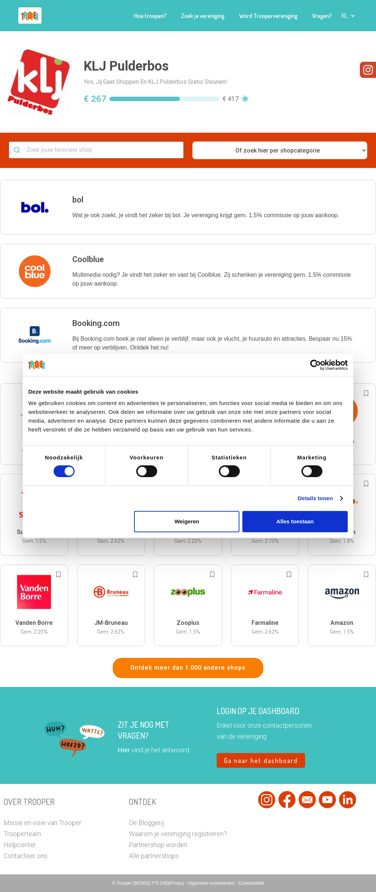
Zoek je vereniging (202, 15)
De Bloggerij (146, 823)
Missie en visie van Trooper (43, 823)
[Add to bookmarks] (366, 393)
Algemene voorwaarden (212, 883)
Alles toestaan (295, 521)
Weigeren (186, 521)
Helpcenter (20, 845)
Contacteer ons (25, 856)
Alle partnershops (154, 856)
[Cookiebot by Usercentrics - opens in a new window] (315, 364)
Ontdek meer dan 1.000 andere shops (188, 667)
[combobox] (96, 149)
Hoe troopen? (150, 15)
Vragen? (322, 15)
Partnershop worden (158, 845)
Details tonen (315, 498)
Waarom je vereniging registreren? (178, 834)
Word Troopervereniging (268, 15)
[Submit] (17, 150)
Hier (124, 750)
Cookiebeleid (251, 883)
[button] (348, 15)
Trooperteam (22, 834)
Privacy (178, 883)
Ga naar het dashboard (261, 760)
